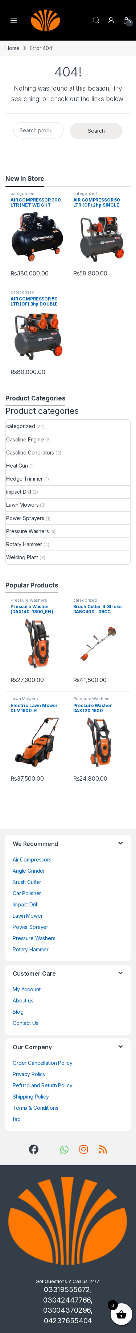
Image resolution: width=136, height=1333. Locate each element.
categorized (22, 193)
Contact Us (25, 1023)
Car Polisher (27, 893)
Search (96, 20)
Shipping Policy (31, 1096)
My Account (27, 989)
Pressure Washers (27, 531)
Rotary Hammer (24, 544)
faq (17, 1119)
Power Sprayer (30, 927)
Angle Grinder (29, 871)
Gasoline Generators (30, 452)
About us (23, 1000)
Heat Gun (17, 465)
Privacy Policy (29, 1074)
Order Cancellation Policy (43, 1063)
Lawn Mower (28, 916)
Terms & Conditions (35, 1108)
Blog (18, 1012)
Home (12, 48)
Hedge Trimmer (24, 479)
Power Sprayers (25, 518)
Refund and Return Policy (43, 1085)
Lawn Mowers (22, 505)
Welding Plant (22, 557)
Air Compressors (32, 859)
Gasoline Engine (25, 439)
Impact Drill (18, 492)
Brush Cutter (27, 882)
